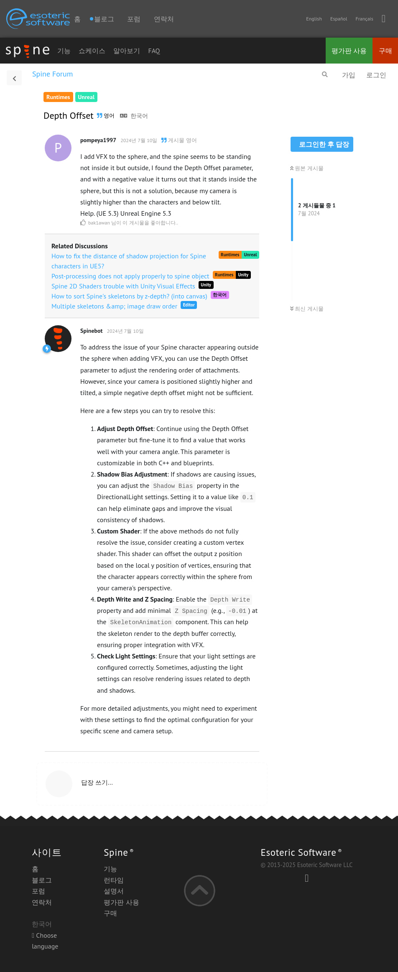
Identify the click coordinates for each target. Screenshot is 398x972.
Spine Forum (52, 74)
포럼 (133, 19)
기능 (64, 50)
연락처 (164, 19)
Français (364, 18)
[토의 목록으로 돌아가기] (14, 77)
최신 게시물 (307, 308)
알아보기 (126, 50)
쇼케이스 (92, 50)
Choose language (45, 940)
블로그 (42, 880)
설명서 (114, 891)
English (314, 18)
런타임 (114, 880)
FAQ (154, 50)
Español (338, 18)
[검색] (324, 74)
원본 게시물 (307, 168)
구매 (385, 50)
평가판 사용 (349, 50)
